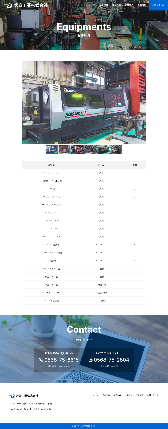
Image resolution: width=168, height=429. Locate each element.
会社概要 (104, 5)
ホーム (92, 5)
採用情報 (142, 5)
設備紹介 (129, 5)
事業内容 (116, 5)
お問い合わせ (158, 5)
